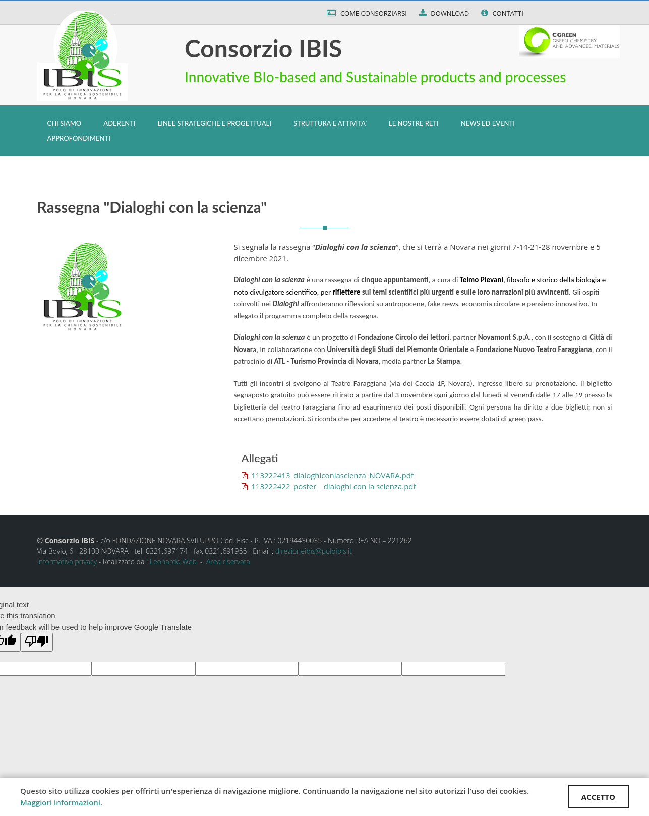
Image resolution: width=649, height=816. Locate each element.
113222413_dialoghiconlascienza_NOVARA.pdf (328, 475)
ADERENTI (119, 123)
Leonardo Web (173, 561)
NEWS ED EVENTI (488, 123)
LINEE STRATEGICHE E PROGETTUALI (214, 123)
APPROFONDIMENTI (78, 138)
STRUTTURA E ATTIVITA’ (330, 123)
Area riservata (228, 561)
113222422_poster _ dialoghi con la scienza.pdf (329, 486)
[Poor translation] (37, 642)
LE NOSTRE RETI (414, 123)
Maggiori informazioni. (61, 802)
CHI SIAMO (64, 123)
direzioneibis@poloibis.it (313, 551)
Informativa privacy (67, 561)
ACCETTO (598, 797)
